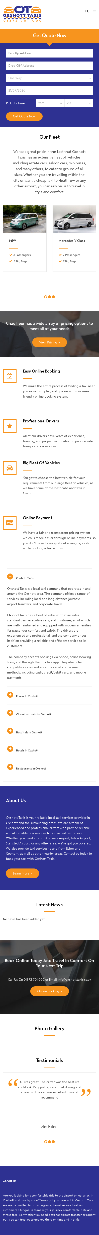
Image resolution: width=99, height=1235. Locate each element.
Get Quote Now (49, 35)
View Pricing (48, 342)
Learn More (21, 873)
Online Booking (48, 991)
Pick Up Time (15, 103)
